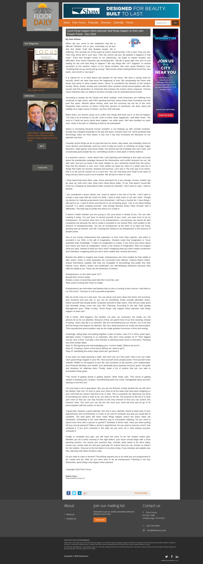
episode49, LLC (173, 560)
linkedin (80, 493)
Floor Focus (68, 542)
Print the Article (140, 493)
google (85, 493)
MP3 (42, 146)
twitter (74, 493)
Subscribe (42, 167)
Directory (106, 22)
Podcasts (93, 22)
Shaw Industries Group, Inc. (75, 478)
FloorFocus (83, 556)
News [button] (67, 22)
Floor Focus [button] (79, 22)
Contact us (71, 518)
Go (175, 23)
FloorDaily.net (84, 540)
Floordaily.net (77, 547)
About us (70, 514)
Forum (129, 22)
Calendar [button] (118, 22)
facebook (68, 493)
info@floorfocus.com (156, 530)
